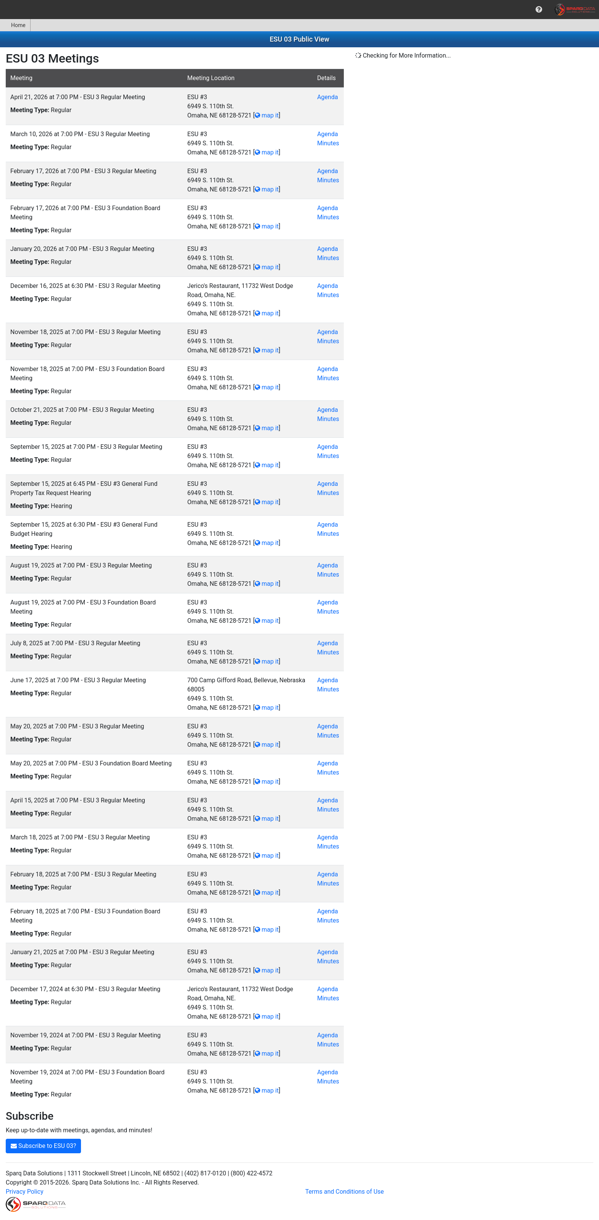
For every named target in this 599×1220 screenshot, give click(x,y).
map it (267, 115)
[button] (538, 9)
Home (15, 25)
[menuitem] (539, 9)
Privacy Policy (25, 1191)
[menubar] (299, 9)
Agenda (327, 97)
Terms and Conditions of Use (344, 1191)
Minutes (328, 143)
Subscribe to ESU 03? (43, 1145)
